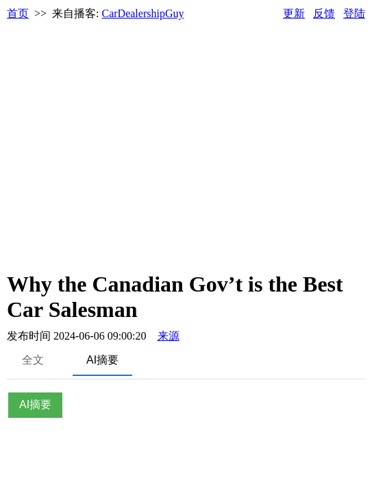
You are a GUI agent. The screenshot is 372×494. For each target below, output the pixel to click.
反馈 (324, 13)
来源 (168, 336)
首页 (18, 13)
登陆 (354, 13)
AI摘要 (102, 360)
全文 (33, 360)
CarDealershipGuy (143, 13)
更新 (294, 13)
